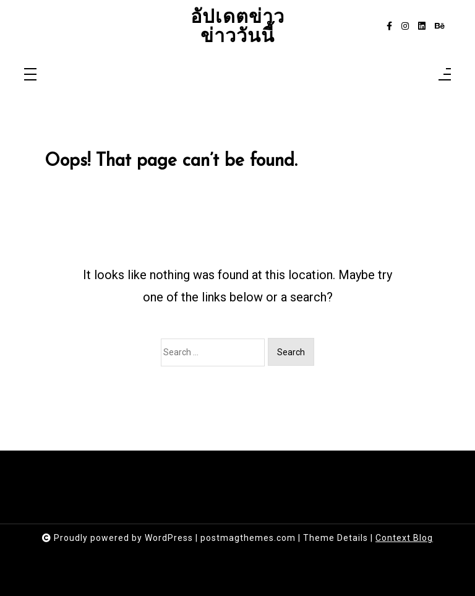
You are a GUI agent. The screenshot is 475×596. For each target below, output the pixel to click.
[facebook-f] (389, 26)
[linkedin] (422, 26)
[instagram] (405, 26)
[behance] (440, 26)
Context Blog (404, 538)
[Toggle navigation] (30, 75)
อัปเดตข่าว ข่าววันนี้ (237, 26)
